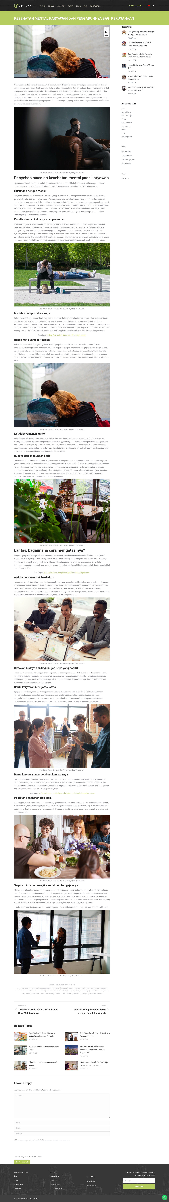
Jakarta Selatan (79, 988)
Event (124, 119)
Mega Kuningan (77, 991)
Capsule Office (55, 1180)
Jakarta (71, 988)
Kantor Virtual (89, 988)
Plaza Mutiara (18, 1184)
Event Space (55, 988)
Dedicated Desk (55, 1184)
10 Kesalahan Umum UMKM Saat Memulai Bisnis (140, 77)
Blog (15, 1176)
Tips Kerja (84, 993)
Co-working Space (45, 988)
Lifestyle (49, 991)
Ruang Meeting (26, 993)
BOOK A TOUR (135, 5)
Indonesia (64, 988)
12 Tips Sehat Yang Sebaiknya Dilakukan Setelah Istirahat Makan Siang (66, 793)
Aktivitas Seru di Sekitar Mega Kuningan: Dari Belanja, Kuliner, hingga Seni (92, 1049)
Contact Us (125, 179)
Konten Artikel (127, 123)
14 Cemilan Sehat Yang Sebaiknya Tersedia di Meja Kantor (66, 573)
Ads (123, 109)
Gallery (16, 1180)
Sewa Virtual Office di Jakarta (63, 993)
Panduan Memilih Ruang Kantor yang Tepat (44, 1048)
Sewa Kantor (35, 993)
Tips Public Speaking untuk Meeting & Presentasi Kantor (95, 1034)
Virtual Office (91, 1177)
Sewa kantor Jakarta (47, 993)
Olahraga (86, 991)
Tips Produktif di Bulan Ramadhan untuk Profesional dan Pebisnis (42, 1034)
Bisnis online (24, 988)
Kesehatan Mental (40, 991)
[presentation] (32, 1149)
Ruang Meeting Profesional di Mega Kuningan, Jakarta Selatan (141, 33)
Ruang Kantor (104, 991)
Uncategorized (127, 137)
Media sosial (57, 991)
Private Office (94, 991)
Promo (124, 130)
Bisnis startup (34, 988)
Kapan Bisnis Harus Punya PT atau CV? (141, 66)
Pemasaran (126, 126)
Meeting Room (67, 991)
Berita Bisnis (126, 112)
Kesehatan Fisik (28, 991)
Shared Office (127, 156)
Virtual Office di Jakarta (95, 993)
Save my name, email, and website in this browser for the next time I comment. (42, 1140)
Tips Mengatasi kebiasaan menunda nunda (43, 1063)
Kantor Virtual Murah (101, 988)
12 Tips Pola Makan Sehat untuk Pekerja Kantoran (66, 335)
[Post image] (20, 1036)
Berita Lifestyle (61, 984)
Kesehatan (19, 991)
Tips (123, 133)
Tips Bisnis (76, 993)
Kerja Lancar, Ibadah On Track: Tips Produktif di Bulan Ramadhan (94, 1063)
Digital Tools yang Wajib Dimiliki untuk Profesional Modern (139, 44)
